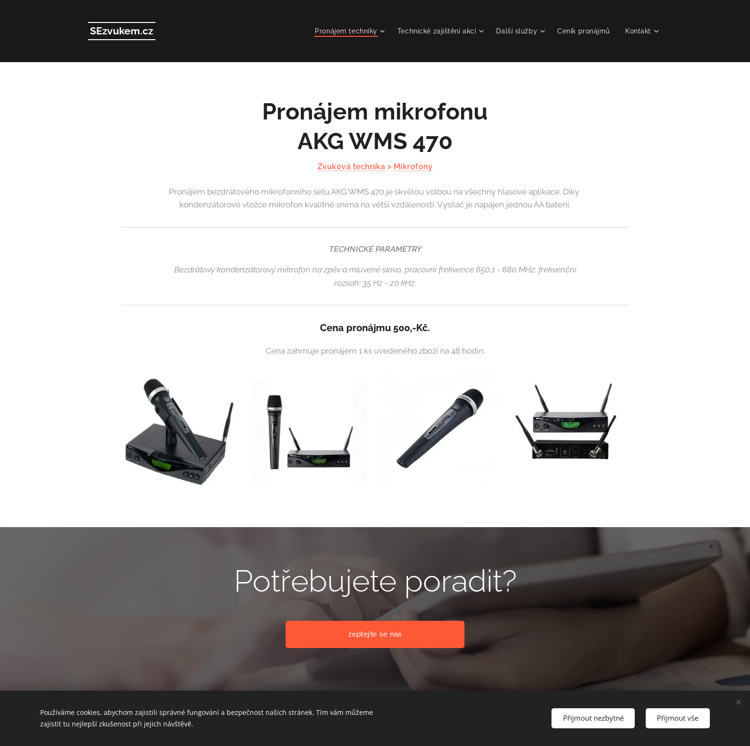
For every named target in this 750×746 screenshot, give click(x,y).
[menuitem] (347, 31)
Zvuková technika (352, 166)
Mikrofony (413, 166)
